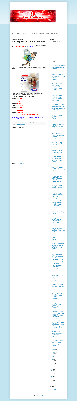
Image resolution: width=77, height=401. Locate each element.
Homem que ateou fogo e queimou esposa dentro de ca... (57, 268)
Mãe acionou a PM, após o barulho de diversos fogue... (58, 307)
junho (53, 356)
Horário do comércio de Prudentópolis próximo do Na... (58, 285)
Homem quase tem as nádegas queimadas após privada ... (57, 96)
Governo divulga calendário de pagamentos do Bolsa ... (56, 134)
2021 (52, 366)
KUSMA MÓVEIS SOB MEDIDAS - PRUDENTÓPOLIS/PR (57, 334)
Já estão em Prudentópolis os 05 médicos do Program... (57, 266)
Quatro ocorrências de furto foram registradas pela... (57, 196)
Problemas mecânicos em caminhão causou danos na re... (57, 341)
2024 (52, 61)
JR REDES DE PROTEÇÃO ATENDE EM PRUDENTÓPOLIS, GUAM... (58, 181)
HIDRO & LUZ (54, 237)
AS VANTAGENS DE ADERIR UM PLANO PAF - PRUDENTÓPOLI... (57, 152)
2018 (52, 370)
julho (53, 355)
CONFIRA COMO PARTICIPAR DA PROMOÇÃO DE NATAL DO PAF (57, 294)
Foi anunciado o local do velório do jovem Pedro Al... (57, 338)
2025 (52, 60)
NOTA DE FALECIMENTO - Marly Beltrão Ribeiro (57, 336)
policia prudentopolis (22, 124)
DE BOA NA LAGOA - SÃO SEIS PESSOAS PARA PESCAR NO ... (57, 226)
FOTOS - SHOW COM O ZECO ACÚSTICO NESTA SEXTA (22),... (57, 174)
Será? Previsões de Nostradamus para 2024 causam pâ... (58, 177)
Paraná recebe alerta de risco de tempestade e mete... (57, 100)
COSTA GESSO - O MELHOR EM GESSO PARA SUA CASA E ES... (57, 259)
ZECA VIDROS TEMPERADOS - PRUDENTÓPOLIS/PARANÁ (57, 205)
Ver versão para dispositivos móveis (29, 160)
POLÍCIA (18, 124)
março (53, 360)
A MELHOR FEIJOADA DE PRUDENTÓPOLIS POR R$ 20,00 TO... (57, 86)
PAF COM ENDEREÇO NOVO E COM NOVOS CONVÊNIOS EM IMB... (58, 98)
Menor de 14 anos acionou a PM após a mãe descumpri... (58, 289)
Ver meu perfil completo (53, 389)
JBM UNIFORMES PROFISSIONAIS (57, 142)
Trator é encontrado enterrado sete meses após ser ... (57, 129)
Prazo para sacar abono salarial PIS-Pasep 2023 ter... (57, 166)
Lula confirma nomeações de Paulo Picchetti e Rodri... (57, 118)
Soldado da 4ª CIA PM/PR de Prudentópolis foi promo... (56, 207)
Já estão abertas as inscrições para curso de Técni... (57, 278)
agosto (53, 353)
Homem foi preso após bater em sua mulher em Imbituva (57, 222)
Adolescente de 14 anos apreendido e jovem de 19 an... (58, 250)
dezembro (53, 64)
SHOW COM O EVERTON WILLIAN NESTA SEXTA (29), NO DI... (57, 120)
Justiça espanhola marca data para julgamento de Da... (57, 183)
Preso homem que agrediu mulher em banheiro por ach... (58, 84)
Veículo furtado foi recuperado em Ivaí (58, 150)
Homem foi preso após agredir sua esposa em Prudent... (57, 168)
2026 (52, 58)
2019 (52, 369)
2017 (52, 372)
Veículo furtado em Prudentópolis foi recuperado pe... (57, 233)
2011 (52, 380)
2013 (52, 377)
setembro (53, 352)
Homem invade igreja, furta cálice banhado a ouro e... (57, 229)
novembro (53, 349)
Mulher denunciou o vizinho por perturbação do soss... (57, 332)
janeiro (53, 363)
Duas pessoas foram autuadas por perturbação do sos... (57, 157)
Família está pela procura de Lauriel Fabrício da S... (57, 179)
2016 (52, 373)
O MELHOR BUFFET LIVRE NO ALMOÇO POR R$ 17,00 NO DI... (57, 161)
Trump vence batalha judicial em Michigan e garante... (57, 113)
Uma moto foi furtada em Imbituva (57, 211)
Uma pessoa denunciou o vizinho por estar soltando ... (57, 198)
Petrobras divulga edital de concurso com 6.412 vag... (57, 138)
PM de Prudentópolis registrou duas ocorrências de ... (57, 312)
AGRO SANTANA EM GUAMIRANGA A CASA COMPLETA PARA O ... (58, 131)
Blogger (43, 395)
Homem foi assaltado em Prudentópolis (58, 192)
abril (52, 359)
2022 (52, 365)
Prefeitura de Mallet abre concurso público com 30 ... (57, 345)
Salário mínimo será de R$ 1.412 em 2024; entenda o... (57, 154)
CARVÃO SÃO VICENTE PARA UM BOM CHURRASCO (57, 316)
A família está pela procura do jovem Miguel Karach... (57, 70)
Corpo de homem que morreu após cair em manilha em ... (58, 136)
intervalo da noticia (19, 122)
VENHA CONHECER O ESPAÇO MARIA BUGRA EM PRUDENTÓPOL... (58, 109)
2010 (52, 381)
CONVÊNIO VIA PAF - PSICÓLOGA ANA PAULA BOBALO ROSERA (58, 75)
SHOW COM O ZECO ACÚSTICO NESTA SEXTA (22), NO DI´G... (57, 215)
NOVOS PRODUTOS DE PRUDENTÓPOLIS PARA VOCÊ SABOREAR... (57, 271)
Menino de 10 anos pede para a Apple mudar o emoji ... (58, 81)
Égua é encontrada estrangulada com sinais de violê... (58, 144)
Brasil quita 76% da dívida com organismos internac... (56, 220)
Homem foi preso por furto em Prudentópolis (56, 309)
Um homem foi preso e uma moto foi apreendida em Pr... (57, 127)
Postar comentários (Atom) (19, 163)
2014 (52, 376)
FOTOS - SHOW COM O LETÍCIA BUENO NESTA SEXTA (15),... (57, 282)
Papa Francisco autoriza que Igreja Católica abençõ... (57, 264)
